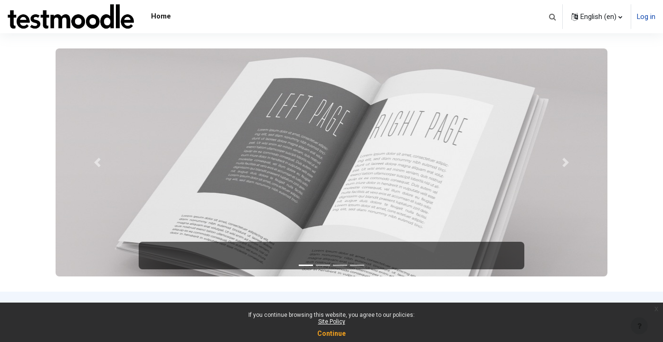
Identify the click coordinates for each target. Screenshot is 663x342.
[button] (552, 16)
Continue (331, 333)
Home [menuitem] (161, 16)
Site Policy (331, 321)
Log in (645, 16)
